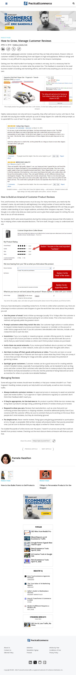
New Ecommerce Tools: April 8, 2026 (36, 549)
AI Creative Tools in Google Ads (38, 555)
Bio (13, 461)
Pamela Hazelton (20, 45)
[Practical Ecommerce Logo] (38, 3)
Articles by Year (54, 648)
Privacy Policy (53, 653)
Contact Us (7, 650)
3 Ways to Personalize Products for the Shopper (55, 486)
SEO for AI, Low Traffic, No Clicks (37, 624)
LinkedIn (31, 662)
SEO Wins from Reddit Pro (37, 532)
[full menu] (6, 4)
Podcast (29, 653)
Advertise (30, 648)
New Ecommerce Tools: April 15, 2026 (36, 561)
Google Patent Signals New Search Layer (38, 544)
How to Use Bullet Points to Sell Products (18, 485)
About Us (7, 648)
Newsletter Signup (32, 650)
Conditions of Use (55, 650)
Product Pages (5, 38)
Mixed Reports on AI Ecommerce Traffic (35, 538)
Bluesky (41, 662)
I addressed (14, 54)
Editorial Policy (8, 653)
